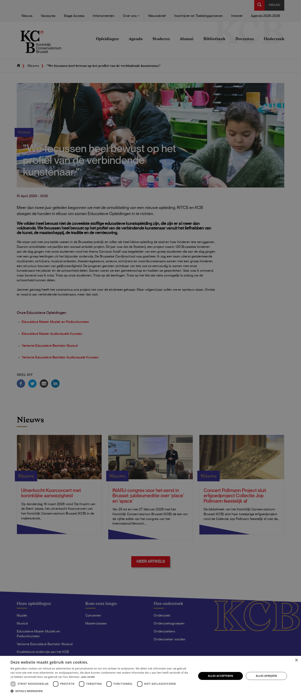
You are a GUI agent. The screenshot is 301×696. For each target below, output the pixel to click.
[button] (100, 691)
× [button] (296, 660)
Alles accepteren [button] (220, 676)
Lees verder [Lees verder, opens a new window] (88, 677)
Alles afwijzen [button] (266, 676)
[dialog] (150, 348)
